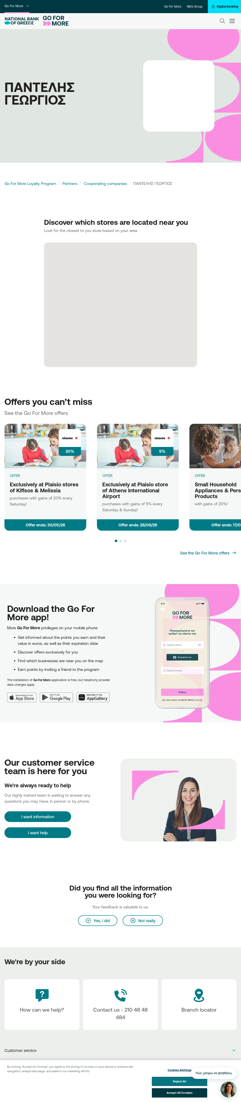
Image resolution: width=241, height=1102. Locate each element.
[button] (116, 541)
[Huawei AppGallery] (94, 694)
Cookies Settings (179, 1074)
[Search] (222, 20)
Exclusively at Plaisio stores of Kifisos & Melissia (44, 487)
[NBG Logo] (21, 21)
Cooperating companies (105, 183)
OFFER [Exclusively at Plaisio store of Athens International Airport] (107, 476)
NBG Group (195, 6)
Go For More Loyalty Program (30, 183)
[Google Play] (58, 694)
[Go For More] (55, 21)
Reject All (179, 1086)
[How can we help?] (41, 1004)
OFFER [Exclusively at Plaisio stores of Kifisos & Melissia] (15, 476)
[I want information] (37, 816)
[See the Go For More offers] (208, 553)
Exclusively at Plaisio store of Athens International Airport (135, 490)
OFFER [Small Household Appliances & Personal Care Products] (200, 476)
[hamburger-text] (232, 21)
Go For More (16, 6)
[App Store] (23, 694)
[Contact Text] (120, 1004)
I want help (38, 832)
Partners (69, 183)
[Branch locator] (199, 1004)
